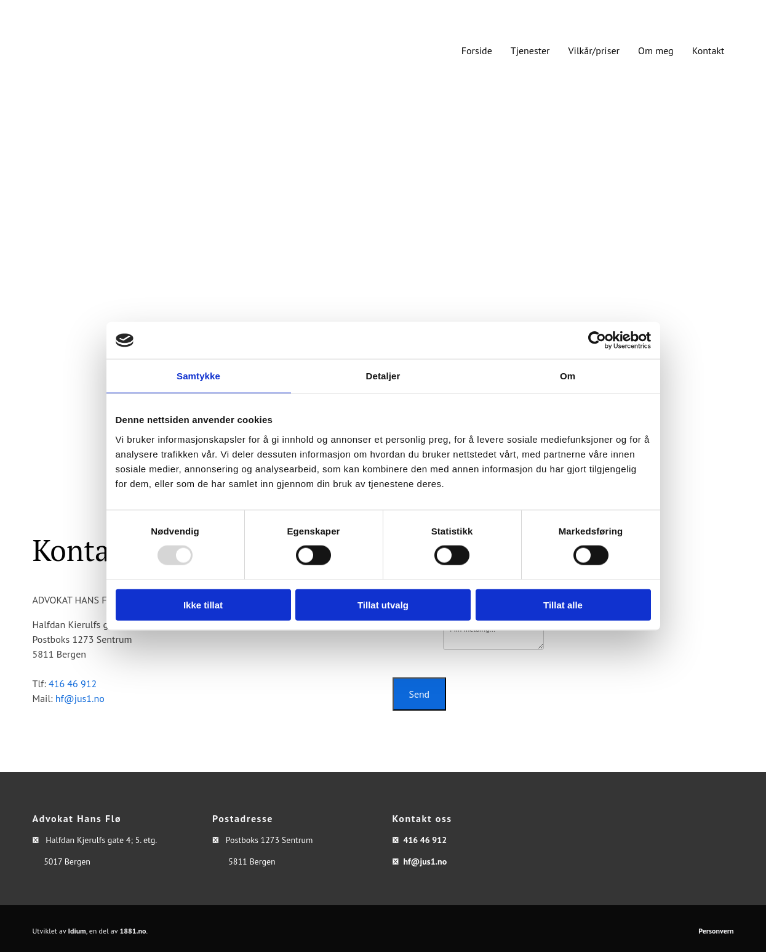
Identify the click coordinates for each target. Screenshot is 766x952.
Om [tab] (567, 376)
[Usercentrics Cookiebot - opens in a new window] (597, 340)
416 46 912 (73, 683)
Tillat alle (563, 604)
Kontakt (708, 50)
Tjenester (530, 50)
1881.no (132, 930)
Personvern (715, 930)
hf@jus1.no (80, 698)
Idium (77, 930)
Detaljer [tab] (383, 376)
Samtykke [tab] (198, 376)
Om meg (656, 50)
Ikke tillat (203, 604)
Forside (476, 50)
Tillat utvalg (383, 604)
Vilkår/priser (594, 50)
